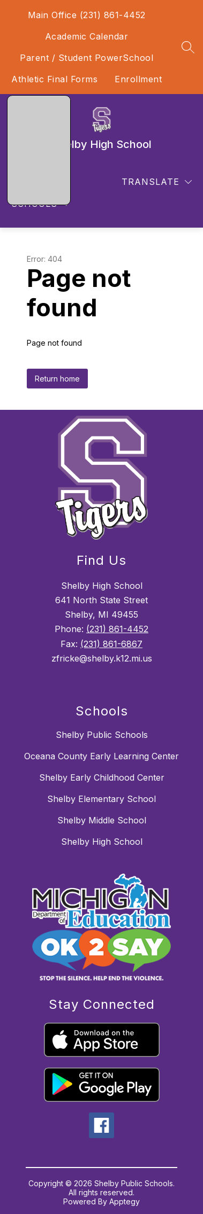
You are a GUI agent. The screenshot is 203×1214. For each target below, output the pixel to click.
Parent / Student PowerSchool (86, 57)
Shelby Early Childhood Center (101, 777)
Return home (57, 378)
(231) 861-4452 (117, 629)
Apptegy (124, 1201)
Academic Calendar (87, 36)
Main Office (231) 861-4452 (87, 15)
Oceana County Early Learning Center (101, 756)
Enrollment (138, 79)
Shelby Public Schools (102, 734)
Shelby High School (101, 841)
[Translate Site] (156, 182)
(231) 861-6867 (111, 644)
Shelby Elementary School (101, 798)
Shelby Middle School (101, 820)
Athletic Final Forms (54, 79)
